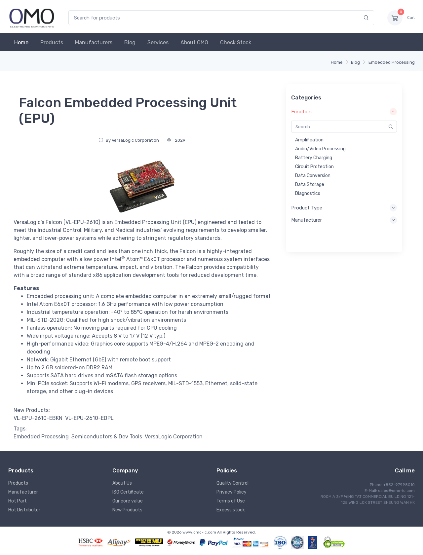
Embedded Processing (391, 62)
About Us (122, 483)
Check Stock (235, 42)
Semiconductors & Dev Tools (106, 436)
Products (51, 42)
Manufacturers (93, 42)
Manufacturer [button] (344, 220)
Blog (129, 42)
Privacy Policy (231, 492)
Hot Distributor (24, 510)
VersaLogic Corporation (174, 436)
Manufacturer (23, 492)
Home (21, 42)
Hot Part (17, 501)
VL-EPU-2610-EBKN (38, 418)
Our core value (127, 501)
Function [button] (344, 111)
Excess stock (230, 510)
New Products (127, 510)
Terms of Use (230, 501)
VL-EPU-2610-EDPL (89, 418)
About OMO (194, 42)
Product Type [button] (344, 207)
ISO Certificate (128, 492)
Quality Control (232, 483)
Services (158, 42)
